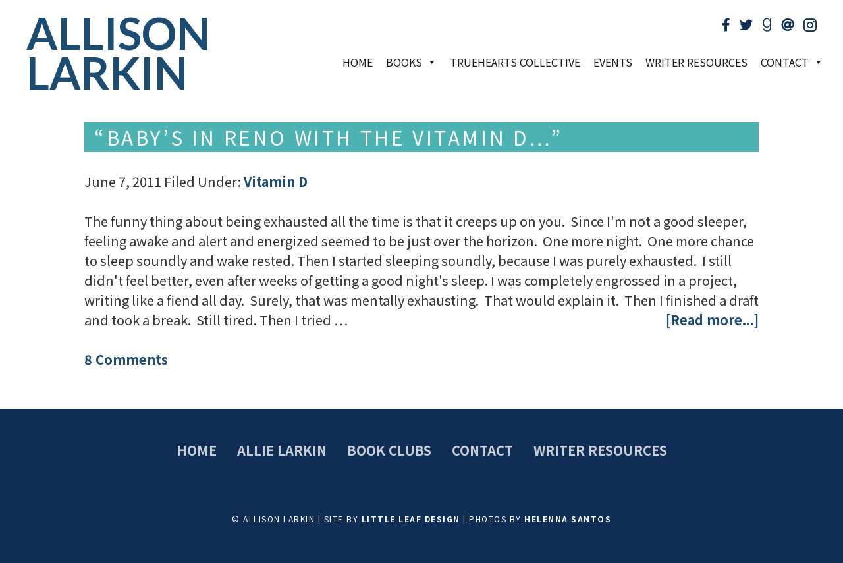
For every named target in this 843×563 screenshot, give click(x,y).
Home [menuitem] (197, 450)
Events (612, 62)
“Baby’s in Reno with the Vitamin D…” (328, 136)
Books (411, 61)
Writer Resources (696, 62)
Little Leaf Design (411, 518)
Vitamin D (276, 181)
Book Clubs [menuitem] (389, 450)
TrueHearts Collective (515, 62)
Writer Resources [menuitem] (600, 450)
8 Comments (126, 359)
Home (357, 62)
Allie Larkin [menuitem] (282, 450)
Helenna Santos (567, 518)
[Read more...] (712, 319)
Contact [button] (792, 61)
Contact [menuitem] (482, 450)
